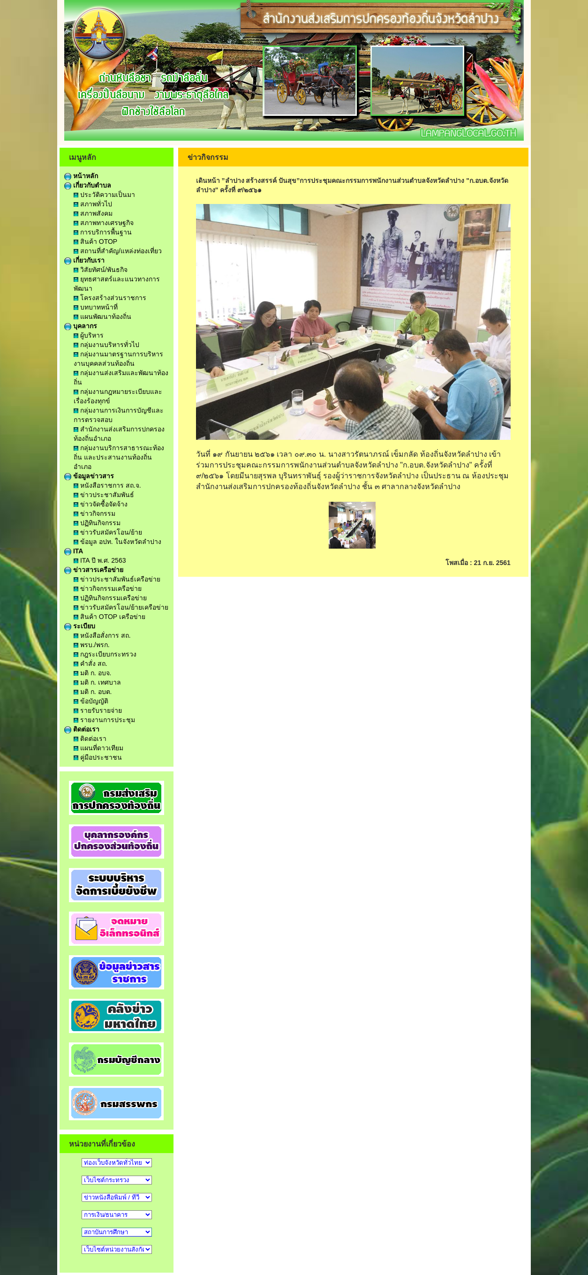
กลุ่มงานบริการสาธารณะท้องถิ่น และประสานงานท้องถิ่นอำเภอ (119, 457)
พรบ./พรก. (92, 645)
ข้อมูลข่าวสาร (89, 476)
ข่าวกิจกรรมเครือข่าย (108, 588)
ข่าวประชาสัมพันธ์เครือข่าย (117, 579)
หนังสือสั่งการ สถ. (102, 635)
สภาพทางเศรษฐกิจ (104, 222)
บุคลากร (80, 326)
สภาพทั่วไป (93, 204)
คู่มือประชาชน (98, 757)
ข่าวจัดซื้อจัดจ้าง (101, 504)
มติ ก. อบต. (93, 691)
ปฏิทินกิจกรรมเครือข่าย (110, 598)
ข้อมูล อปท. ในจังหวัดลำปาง (117, 541)
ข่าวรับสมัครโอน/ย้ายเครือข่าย (121, 607)
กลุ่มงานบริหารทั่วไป (106, 344)
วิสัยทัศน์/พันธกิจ (101, 269)
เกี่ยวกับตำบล (87, 185)
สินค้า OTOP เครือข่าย (109, 616)
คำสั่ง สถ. (90, 663)
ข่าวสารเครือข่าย (93, 569)
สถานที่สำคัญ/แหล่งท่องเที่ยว (118, 251)
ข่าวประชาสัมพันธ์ (104, 494)
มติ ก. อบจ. (92, 673)
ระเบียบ (79, 626)
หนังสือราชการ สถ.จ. (107, 485)
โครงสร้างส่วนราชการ (110, 298)
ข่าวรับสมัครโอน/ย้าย (108, 532)
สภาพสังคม (93, 213)
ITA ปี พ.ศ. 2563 (100, 560)
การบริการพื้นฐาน (103, 232)
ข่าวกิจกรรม (94, 513)
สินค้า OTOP (95, 241)
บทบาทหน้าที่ (96, 307)
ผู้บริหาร (89, 335)
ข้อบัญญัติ (91, 701)
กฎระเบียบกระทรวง (105, 654)
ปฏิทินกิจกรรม (97, 523)
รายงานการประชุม (104, 720)
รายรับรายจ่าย (98, 710)
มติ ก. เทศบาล (97, 682)
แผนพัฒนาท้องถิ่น (102, 316)
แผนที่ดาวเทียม (98, 748)
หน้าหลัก (81, 176)
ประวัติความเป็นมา (104, 194)
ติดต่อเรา (81, 729)
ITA (73, 551)
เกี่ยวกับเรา (84, 260)
